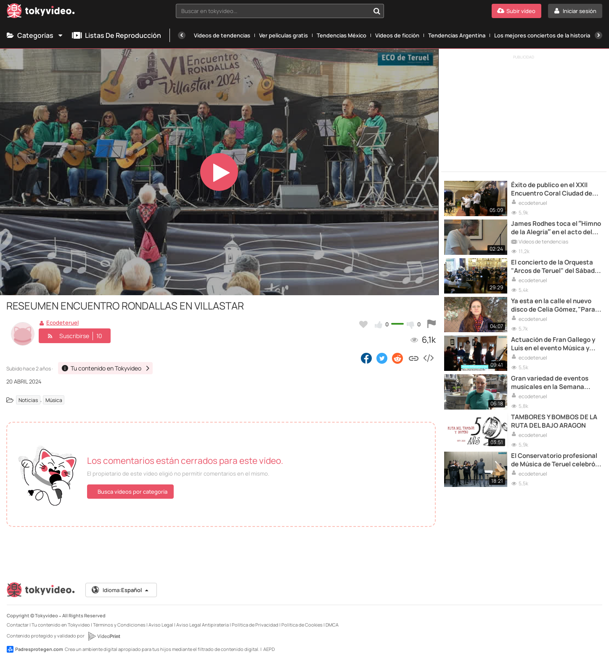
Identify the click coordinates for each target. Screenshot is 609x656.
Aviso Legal (160, 618)
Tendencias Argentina (456, 35)
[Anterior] (181, 35)
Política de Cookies (302, 618)
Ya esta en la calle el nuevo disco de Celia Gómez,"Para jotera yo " (553, 305)
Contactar (18, 618)
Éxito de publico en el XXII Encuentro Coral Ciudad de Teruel (551, 189)
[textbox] (273, 11)
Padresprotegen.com (35, 642)
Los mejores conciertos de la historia (542, 35)
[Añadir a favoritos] (363, 324)
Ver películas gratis (283, 35)
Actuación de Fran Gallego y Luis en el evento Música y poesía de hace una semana (553, 344)
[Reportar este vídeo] (431, 324)
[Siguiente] (598, 35)
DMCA (332, 618)
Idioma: (120, 583)
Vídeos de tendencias (222, 35)
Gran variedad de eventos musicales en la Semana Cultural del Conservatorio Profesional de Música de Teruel (551, 382)
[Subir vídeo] (516, 11)
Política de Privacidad (255, 618)
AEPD (269, 642)
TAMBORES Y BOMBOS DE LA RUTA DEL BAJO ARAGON (554, 421)
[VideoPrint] (104, 629)
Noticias (28, 399)
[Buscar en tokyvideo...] (377, 11)
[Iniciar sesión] (575, 11)
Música (53, 399)
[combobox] (280, 11)
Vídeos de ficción (397, 35)
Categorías (35, 35)
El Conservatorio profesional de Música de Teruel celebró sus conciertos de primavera (554, 460)
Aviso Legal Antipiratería (202, 618)
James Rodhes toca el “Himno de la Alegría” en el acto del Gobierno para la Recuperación (556, 228)
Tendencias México (341, 35)
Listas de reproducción (116, 35)
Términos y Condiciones (119, 618)
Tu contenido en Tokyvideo (61, 618)
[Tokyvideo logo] (41, 12)
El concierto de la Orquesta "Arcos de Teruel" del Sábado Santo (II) (554, 266)
